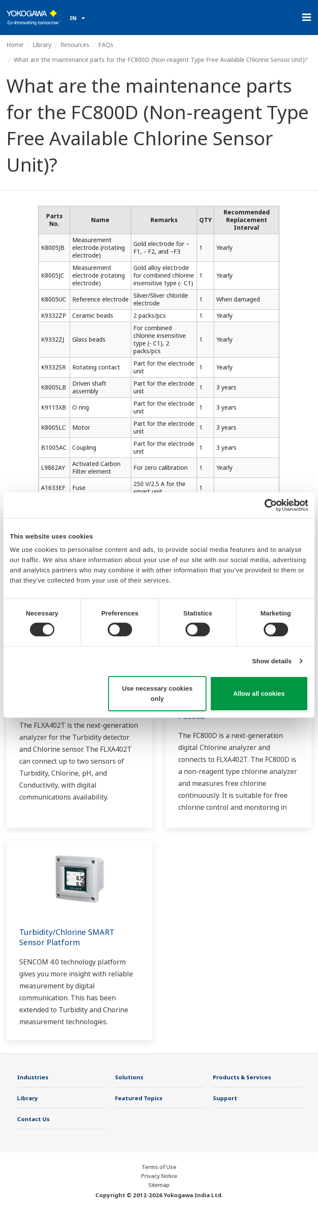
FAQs (105, 45)
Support (225, 1098)
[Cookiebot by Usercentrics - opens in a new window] (270, 504)
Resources (74, 45)
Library (41, 45)
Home (15, 45)
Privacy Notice (159, 1176)
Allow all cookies (259, 693)
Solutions (129, 1077)
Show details (272, 661)
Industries (32, 1077)
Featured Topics (138, 1098)
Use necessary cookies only (157, 693)
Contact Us (33, 1119)
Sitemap (159, 1185)
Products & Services (242, 1077)
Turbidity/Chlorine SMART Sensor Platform (67, 937)
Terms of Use (159, 1167)
